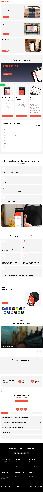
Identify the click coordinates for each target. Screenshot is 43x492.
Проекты (2, 468)
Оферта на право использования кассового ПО (6, 475)
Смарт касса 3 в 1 (4, 461)
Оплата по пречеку (33, 461)
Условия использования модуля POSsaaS (7, 480)
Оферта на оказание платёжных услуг (5, 478)
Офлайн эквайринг (19, 461)
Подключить (7, 115)
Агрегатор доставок (33, 466)
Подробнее (5, 50)
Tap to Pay (17, 476)
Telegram (24, 380)
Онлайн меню (32, 463)
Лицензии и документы (33, 474)
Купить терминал (7, 74)
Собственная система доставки (35, 468)
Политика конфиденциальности (36, 486)
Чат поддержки (30, 448)
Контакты (31, 476)
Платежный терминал (5, 463)
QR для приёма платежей (20, 474)
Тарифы (2, 466)
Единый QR (17, 466)
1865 (35, 380)
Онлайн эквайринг (18, 463)
